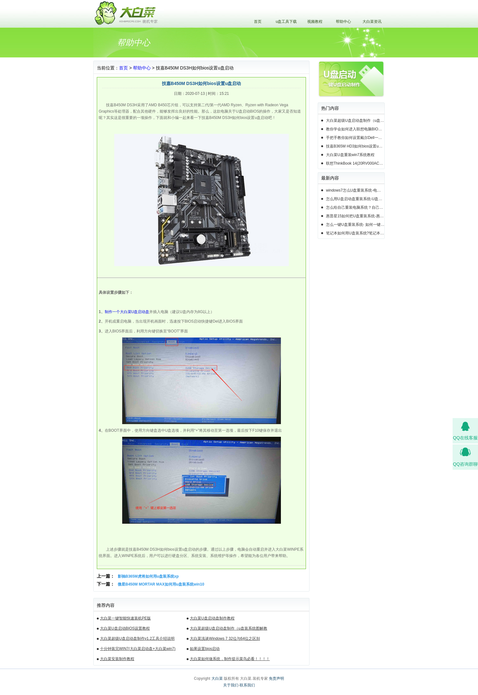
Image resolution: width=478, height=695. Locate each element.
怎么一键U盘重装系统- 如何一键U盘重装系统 (355, 224)
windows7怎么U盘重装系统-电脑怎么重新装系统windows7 (355, 190)
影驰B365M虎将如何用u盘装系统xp (148, 576)
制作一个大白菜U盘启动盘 (127, 312)
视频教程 (314, 21)
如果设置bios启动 (205, 648)
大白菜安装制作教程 (117, 659)
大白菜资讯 (372, 21)
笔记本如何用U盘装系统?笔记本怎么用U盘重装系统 (355, 233)
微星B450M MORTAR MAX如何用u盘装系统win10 (161, 584)
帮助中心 (343, 21)
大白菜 (217, 678)
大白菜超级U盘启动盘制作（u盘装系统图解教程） (228, 629)
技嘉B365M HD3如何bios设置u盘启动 (355, 146)
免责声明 (276, 678)
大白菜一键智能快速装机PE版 (125, 618)
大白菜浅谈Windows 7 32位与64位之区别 (225, 638)
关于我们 (230, 685)
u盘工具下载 (286, 21)
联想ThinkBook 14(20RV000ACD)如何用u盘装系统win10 (355, 163)
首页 (258, 21)
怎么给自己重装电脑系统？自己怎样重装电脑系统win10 (355, 207)
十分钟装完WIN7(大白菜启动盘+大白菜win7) (138, 648)
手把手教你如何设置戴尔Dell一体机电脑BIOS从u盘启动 (355, 137)
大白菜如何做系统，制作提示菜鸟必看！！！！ (230, 659)
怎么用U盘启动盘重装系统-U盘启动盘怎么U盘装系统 (355, 199)
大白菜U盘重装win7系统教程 (350, 155)
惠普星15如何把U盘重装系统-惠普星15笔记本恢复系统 (355, 216)
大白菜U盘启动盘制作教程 (212, 618)
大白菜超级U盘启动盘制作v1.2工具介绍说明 (137, 638)
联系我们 (247, 685)
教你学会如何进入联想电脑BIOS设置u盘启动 (355, 129)
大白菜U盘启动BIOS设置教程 (125, 628)
